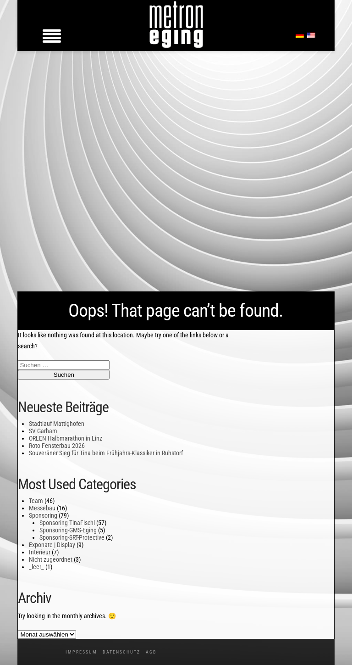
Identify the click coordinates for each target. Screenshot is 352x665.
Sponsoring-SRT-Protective (71, 537)
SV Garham (43, 431)
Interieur (39, 552)
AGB (151, 651)
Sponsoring (43, 515)
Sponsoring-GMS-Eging (68, 530)
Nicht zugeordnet (50, 559)
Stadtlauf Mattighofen (56, 423)
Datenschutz (121, 651)
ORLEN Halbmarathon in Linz (65, 438)
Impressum (81, 651)
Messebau (42, 508)
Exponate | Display (52, 544)
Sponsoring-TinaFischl (67, 522)
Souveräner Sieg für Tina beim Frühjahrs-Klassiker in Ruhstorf (106, 453)
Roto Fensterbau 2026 (57, 445)
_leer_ (36, 566)
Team (36, 500)
